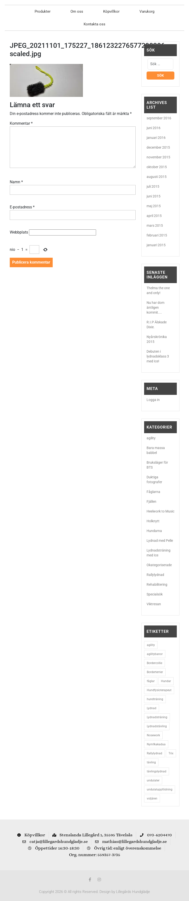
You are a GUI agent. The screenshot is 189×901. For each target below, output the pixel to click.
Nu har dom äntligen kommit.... (155, 307)
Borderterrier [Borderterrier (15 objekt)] (155, 672)
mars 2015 (155, 225)
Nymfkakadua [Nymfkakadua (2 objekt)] (156, 744)
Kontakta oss (94, 24)
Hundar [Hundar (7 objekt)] (166, 681)
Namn (16, 182)
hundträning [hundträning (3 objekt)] (155, 699)
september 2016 (159, 118)
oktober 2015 (157, 167)
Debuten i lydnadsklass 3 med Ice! (158, 356)
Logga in (153, 400)
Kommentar (21, 123)
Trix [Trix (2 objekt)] (171, 753)
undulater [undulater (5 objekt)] (153, 780)
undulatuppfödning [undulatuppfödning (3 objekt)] (159, 789)
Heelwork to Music (160, 511)
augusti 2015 (157, 177)
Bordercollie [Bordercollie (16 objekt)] (154, 663)
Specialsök (155, 594)
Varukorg (146, 11)
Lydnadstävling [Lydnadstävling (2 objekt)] (157, 726)
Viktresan (154, 604)
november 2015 (158, 157)
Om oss (76, 11)
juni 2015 (153, 196)
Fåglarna (153, 492)
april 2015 (154, 216)
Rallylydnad (155, 575)
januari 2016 (156, 138)
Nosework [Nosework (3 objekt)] (153, 735)
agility (151, 438)
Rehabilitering (157, 584)
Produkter (42, 11)
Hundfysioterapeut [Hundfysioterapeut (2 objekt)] (159, 690)
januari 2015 (156, 245)
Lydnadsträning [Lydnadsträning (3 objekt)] (157, 717)
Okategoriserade (159, 565)
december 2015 (158, 147)
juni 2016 (153, 128)
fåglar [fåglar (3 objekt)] (151, 681)
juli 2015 (153, 186)
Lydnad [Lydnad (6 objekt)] (151, 708)
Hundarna (154, 531)
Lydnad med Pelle (160, 541)
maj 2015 (154, 206)
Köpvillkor (111, 11)
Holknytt (153, 521)
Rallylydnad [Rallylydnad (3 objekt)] (154, 753)
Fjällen (151, 501)
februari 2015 (157, 235)
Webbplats (19, 232)
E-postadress (22, 207)
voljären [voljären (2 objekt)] (152, 798)
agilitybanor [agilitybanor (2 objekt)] (155, 654)
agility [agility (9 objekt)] (151, 645)
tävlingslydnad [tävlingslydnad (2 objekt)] (156, 771)
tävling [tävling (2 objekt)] (151, 762)
